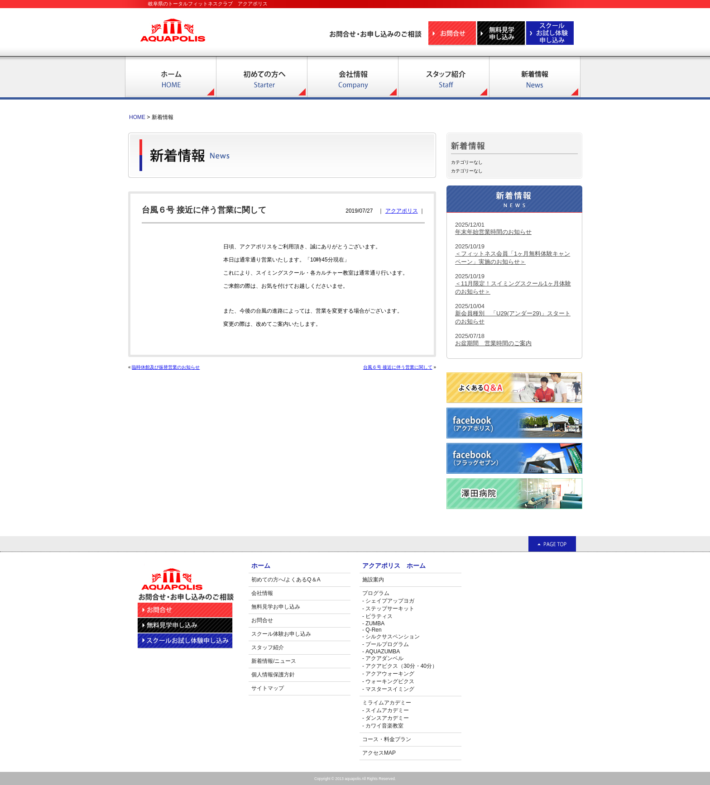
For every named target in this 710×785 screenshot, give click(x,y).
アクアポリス (401, 211)
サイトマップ (267, 688)
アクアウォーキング (389, 674)
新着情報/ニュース (273, 661)
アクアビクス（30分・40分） (401, 666)
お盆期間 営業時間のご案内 (493, 343)
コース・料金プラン (386, 739)
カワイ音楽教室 (384, 726)
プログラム (375, 593)
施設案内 (373, 579)
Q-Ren (373, 630)
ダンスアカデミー (387, 718)
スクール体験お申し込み (281, 634)
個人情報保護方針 (273, 674)
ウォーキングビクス (389, 681)
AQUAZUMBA (382, 651)
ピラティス (379, 616)
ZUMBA (374, 623)
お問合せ (262, 620)
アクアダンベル (384, 658)
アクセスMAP (379, 753)
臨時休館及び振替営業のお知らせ (166, 367)
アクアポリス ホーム (394, 565)
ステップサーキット (389, 608)
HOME (137, 117)
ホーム (260, 565)
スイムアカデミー (387, 710)
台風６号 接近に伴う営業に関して (397, 367)
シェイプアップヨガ (389, 601)
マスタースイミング (389, 689)
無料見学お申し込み (275, 607)
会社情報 (262, 593)
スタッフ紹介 (267, 647)
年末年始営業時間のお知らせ (493, 231)
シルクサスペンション (392, 636)
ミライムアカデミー (386, 702)
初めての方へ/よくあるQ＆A (286, 579)
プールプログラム (387, 644)
